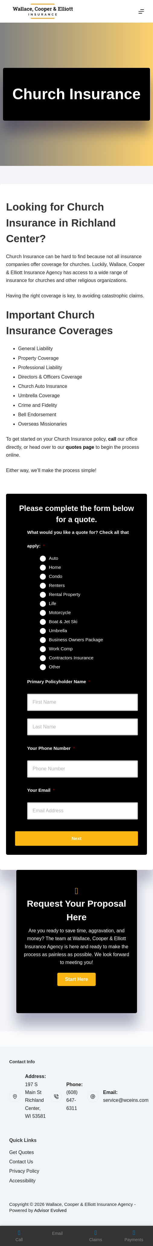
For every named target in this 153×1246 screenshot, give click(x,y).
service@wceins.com (126, 1100)
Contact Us (21, 1161)
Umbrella (58, 630)
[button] (76, 979)
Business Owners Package (76, 639)
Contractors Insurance (71, 657)
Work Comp (61, 648)
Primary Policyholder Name (58, 681)
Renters (57, 585)
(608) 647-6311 (72, 1100)
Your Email (41, 790)
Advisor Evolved (50, 1210)
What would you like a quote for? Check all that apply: (78, 539)
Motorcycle (60, 612)
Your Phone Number (51, 748)
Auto (53, 558)
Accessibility (22, 1180)
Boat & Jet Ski (63, 621)
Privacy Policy (24, 1171)
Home (55, 567)
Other (54, 666)
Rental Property (64, 594)
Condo (55, 576)
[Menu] (141, 11)
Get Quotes (21, 1152)
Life (52, 603)
